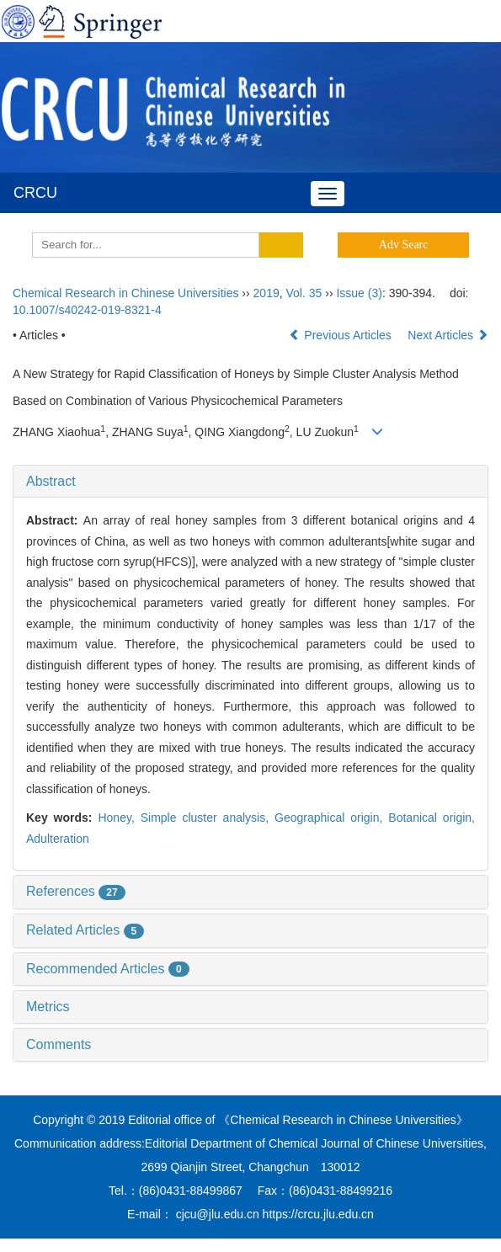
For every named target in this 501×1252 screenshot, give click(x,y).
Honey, (119, 817)
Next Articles (448, 335)
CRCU (35, 192)
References (75, 891)
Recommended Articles (107, 969)
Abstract (51, 481)
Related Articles (85, 930)
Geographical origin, (331, 817)
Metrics (48, 1006)
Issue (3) (358, 293)
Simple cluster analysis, (207, 817)
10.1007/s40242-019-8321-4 (87, 310)
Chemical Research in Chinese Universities (125, 293)
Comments (58, 1044)
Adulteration (57, 838)
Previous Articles (341, 335)
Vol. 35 (304, 293)
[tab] (250, 482)
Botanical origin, (431, 817)
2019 (266, 293)
